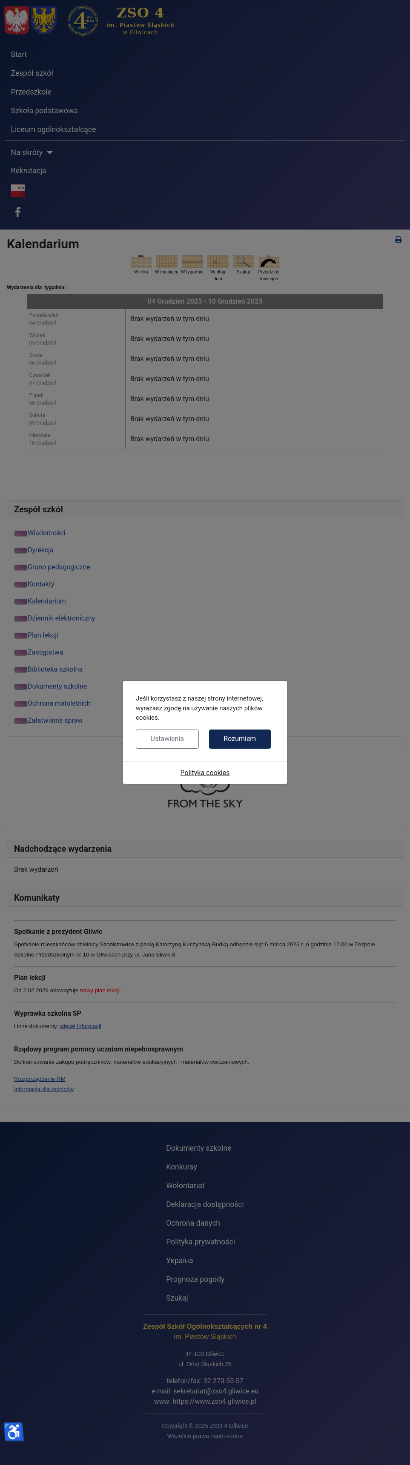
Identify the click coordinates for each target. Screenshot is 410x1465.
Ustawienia (167, 739)
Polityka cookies (205, 773)
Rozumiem (240, 739)
